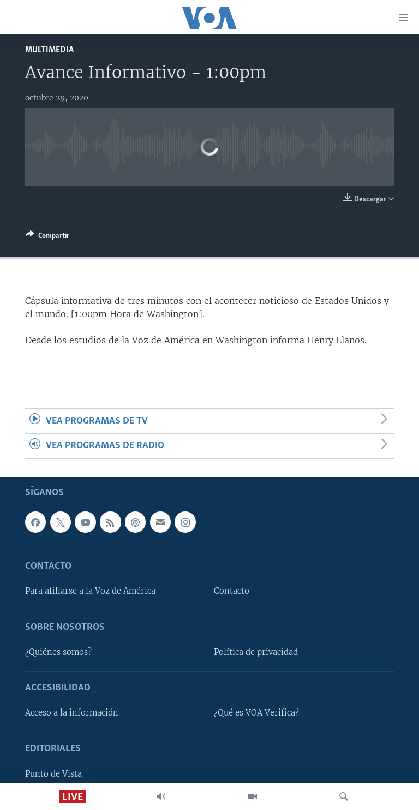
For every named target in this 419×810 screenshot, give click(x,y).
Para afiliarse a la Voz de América (90, 591)
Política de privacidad (256, 652)
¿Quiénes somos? (58, 652)
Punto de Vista (53, 773)
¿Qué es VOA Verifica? (256, 713)
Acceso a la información (71, 713)
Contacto (231, 591)
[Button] (47, 237)
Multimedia (49, 50)
